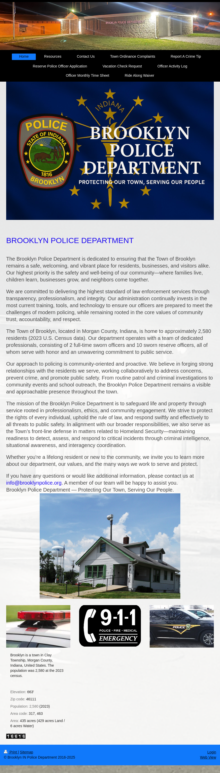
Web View (208, 757)
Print (11, 752)
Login (211, 752)
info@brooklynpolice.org (34, 483)
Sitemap (26, 752)
